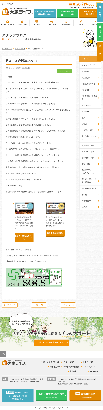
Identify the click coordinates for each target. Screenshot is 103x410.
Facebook (94, 371)
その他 (84, 195)
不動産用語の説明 (89, 188)
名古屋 (84, 124)
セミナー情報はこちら (23, 237)
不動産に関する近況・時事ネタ (89, 180)
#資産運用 (86, 90)
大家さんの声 (51, 24)
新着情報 (85, 71)
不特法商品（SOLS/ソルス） (89, 171)
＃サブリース (87, 105)
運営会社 (73, 371)
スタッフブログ (64, 71)
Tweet (9, 77)
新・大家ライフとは (7, 24)
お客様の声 (86, 201)
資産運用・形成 (88, 152)
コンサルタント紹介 (71, 367)
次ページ (66, 305)
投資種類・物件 (88, 158)
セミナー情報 (88, 362)
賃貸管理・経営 (88, 145)
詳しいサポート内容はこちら (51, 342)
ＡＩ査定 (100, 49)
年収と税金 (86, 164)
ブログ (81, 24)
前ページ (11, 305)
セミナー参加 (100, 31)
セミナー (37, 24)
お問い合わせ (100, 12)
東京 (83, 118)
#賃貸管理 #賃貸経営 (89, 97)
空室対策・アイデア (89, 137)
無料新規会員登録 (54, 233)
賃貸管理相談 (66, 24)
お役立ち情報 (95, 24)
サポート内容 (22, 24)
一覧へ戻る (39, 305)
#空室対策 (86, 78)
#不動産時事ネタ (89, 84)
